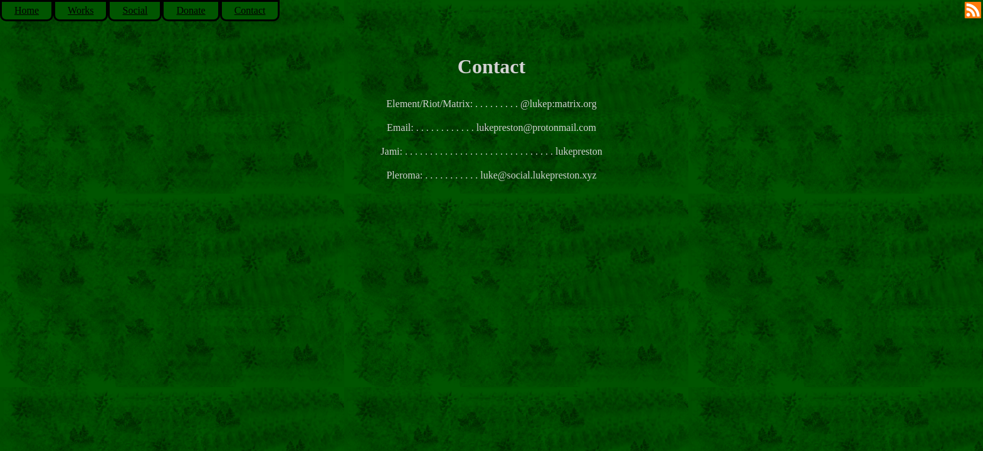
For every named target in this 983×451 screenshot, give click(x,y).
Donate (190, 10)
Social (134, 10)
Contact (250, 10)
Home (26, 10)
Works (80, 10)
